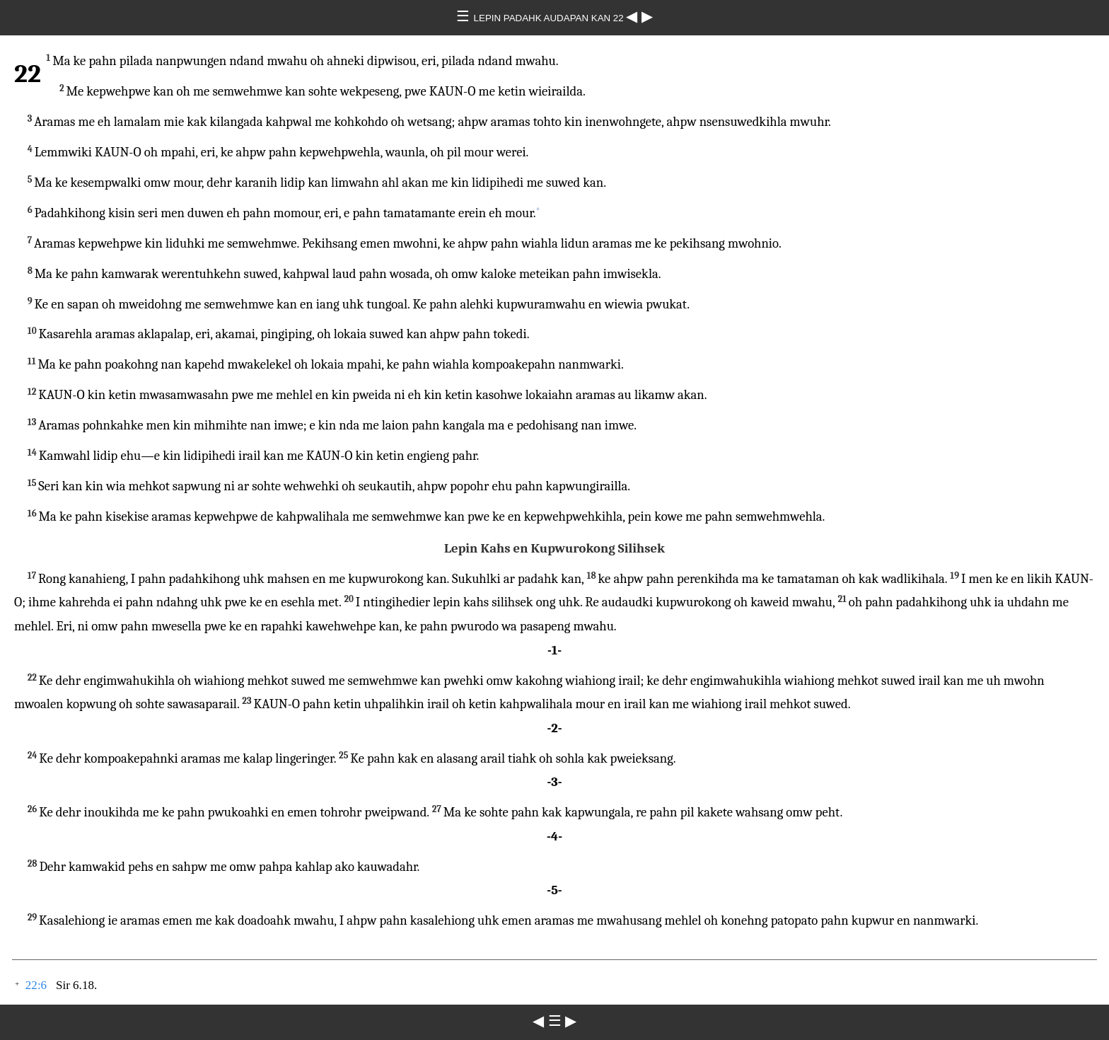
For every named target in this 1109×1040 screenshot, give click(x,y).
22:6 (36, 985)
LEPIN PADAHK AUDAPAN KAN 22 (550, 18)
